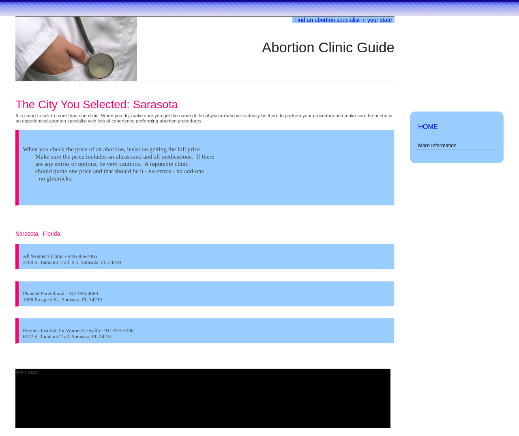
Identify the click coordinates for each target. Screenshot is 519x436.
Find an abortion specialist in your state (343, 20)
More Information (437, 145)
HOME (428, 126)
